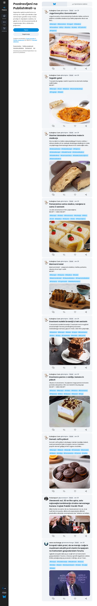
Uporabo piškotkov (18, 48)
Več (34, 48)
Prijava (26, 30)
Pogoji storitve (17, 46)
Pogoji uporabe (30, 38)
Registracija (26, 34)
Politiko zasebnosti (18, 40)
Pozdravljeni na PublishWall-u (25, 6)
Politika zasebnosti (28, 46)
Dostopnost (28, 48)
